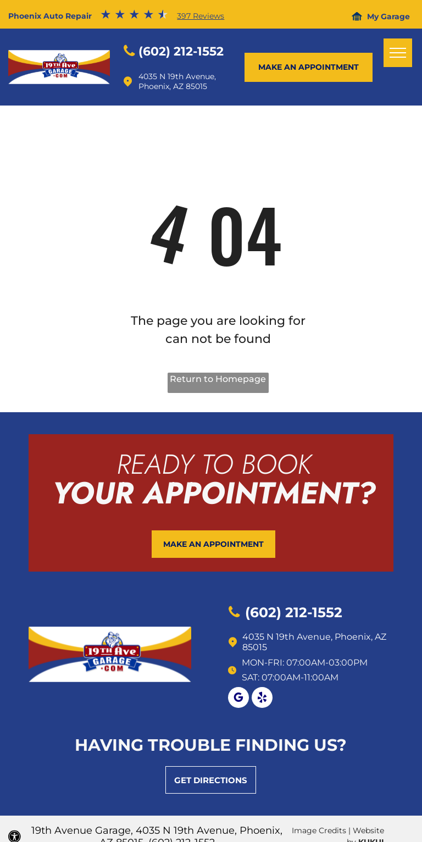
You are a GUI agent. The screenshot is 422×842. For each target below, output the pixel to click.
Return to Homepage (218, 379)
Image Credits (319, 830)
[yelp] (262, 699)
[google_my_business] (238, 699)
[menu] (398, 52)
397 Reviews (200, 16)
